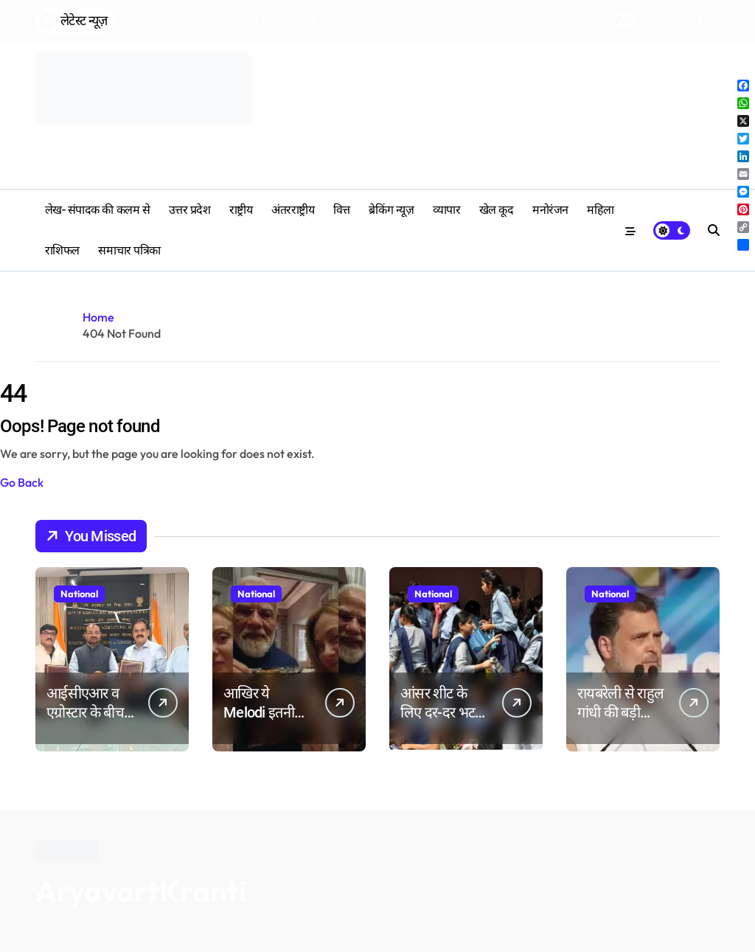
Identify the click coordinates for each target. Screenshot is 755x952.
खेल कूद (496, 210)
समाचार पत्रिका (129, 250)
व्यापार (447, 210)
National (79, 594)
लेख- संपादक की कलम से (97, 210)
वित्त (341, 210)
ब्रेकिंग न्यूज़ (391, 210)
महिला (600, 210)
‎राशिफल (62, 250)
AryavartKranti (140, 890)
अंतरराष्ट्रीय (292, 210)
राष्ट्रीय (241, 210)
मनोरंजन (550, 210)
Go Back (22, 482)
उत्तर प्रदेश (190, 210)
